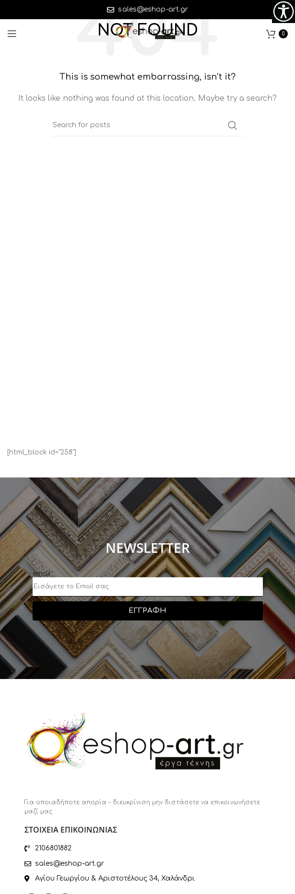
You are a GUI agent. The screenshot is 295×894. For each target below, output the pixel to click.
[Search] (148, 125)
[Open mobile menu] (12, 33)
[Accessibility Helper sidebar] (283, 11)
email (42, 573)
